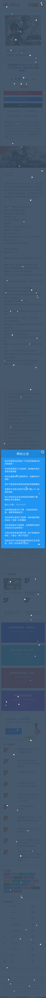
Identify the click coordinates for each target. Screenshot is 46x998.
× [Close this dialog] (42, 451)
